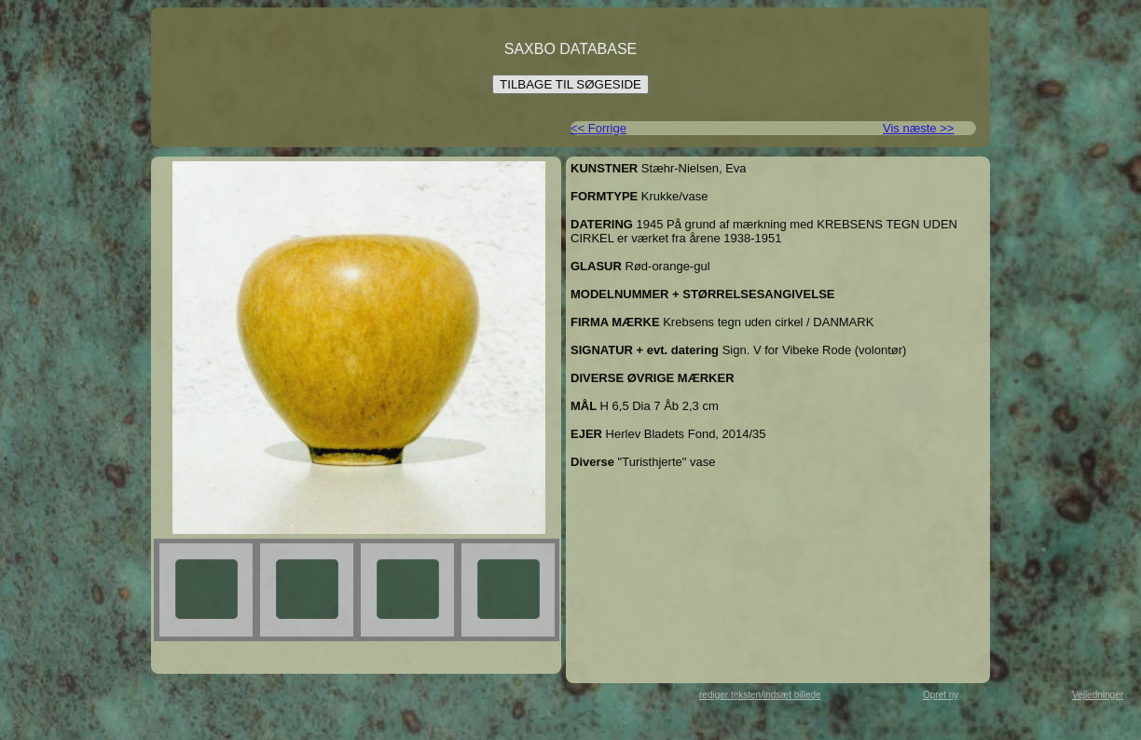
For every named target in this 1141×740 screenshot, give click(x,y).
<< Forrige (598, 128)
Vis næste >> (918, 128)
